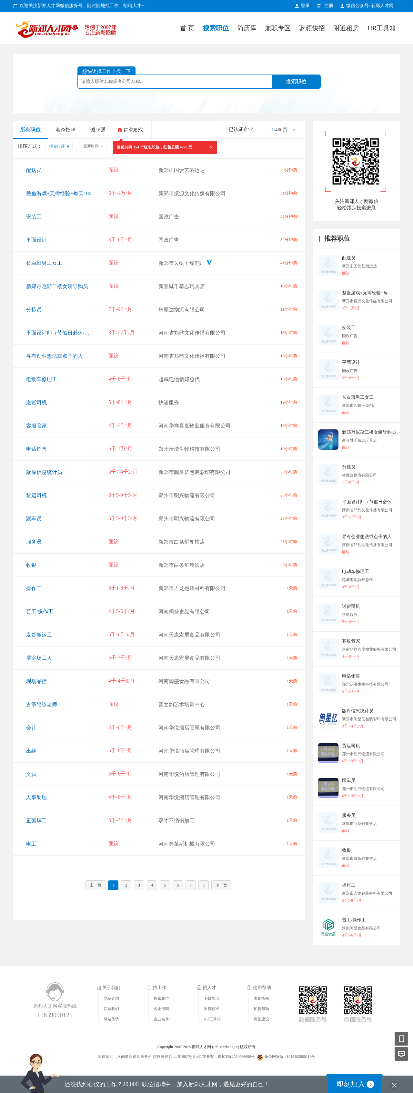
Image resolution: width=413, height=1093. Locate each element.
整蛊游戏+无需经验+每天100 (58, 193)
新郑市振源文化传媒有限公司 (192, 193)
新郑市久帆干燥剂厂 (181, 263)
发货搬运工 (39, 634)
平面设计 (36, 240)
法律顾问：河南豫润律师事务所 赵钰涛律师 (135, 1056)
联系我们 (111, 1009)
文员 (31, 774)
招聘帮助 (261, 1009)
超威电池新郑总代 (179, 379)
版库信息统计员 (44, 472)
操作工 (34, 588)
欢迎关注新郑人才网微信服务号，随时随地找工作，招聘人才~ (81, 5)
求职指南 (261, 998)
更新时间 (91, 146)
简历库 (247, 28)
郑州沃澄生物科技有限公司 (189, 449)
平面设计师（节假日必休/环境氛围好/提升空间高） (84, 333)
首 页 (187, 28)
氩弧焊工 (36, 820)
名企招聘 (65, 130)
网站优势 (111, 1019)
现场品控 (36, 681)
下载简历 (211, 998)
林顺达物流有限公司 (181, 309)
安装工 (34, 216)
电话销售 (36, 449)
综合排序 (57, 146)
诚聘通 (98, 130)
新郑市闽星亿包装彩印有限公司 (194, 472)
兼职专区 (278, 28)
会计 (31, 727)
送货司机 (36, 402)
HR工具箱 (382, 28)
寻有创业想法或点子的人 (54, 356)
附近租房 (346, 28)
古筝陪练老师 (41, 704)
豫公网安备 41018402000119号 (286, 1056)
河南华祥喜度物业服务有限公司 (194, 425)
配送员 (34, 170)
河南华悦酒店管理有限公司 (189, 727)
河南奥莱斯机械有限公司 (186, 844)
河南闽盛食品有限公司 (184, 611)
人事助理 (36, 797)
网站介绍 (111, 998)
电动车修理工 (41, 379)
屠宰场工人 (39, 658)
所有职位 (30, 130)
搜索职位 (216, 28)
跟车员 (34, 518)
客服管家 (36, 425)
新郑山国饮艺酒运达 (181, 170)
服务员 (34, 542)
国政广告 (168, 216)
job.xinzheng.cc (225, 1047)
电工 (31, 844)
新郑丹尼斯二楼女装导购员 (57, 286)
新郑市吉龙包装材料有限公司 (192, 588)
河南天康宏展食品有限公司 (189, 634)
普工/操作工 (39, 611)
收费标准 (211, 1009)
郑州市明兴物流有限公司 (186, 495)
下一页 (221, 885)
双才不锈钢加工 (176, 820)
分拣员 (34, 309)
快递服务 (168, 402)
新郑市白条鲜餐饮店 (181, 542)
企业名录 (161, 1019)
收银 (31, 565)
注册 (328, 5)
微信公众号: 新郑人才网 (370, 5)
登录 (305, 5)
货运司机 (36, 495)
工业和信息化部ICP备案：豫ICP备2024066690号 (214, 1056)
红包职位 (134, 130)
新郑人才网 (68, 30)
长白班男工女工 (44, 263)
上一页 (95, 885)
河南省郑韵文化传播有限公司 (192, 333)
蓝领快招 (312, 28)
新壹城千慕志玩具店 (181, 286)
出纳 (31, 751)
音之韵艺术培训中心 (181, 704)
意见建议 (261, 1019)
